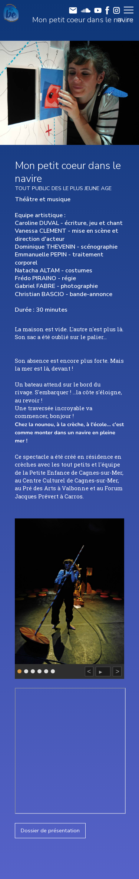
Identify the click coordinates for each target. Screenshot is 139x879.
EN (130, 20)
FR (120, 20)
